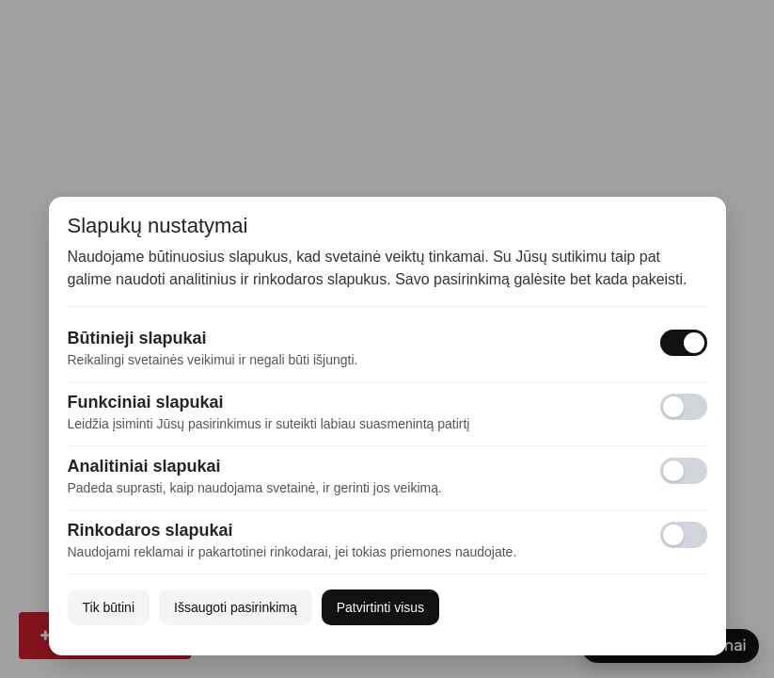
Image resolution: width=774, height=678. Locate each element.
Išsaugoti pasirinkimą (235, 607)
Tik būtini (109, 607)
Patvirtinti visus (380, 607)
